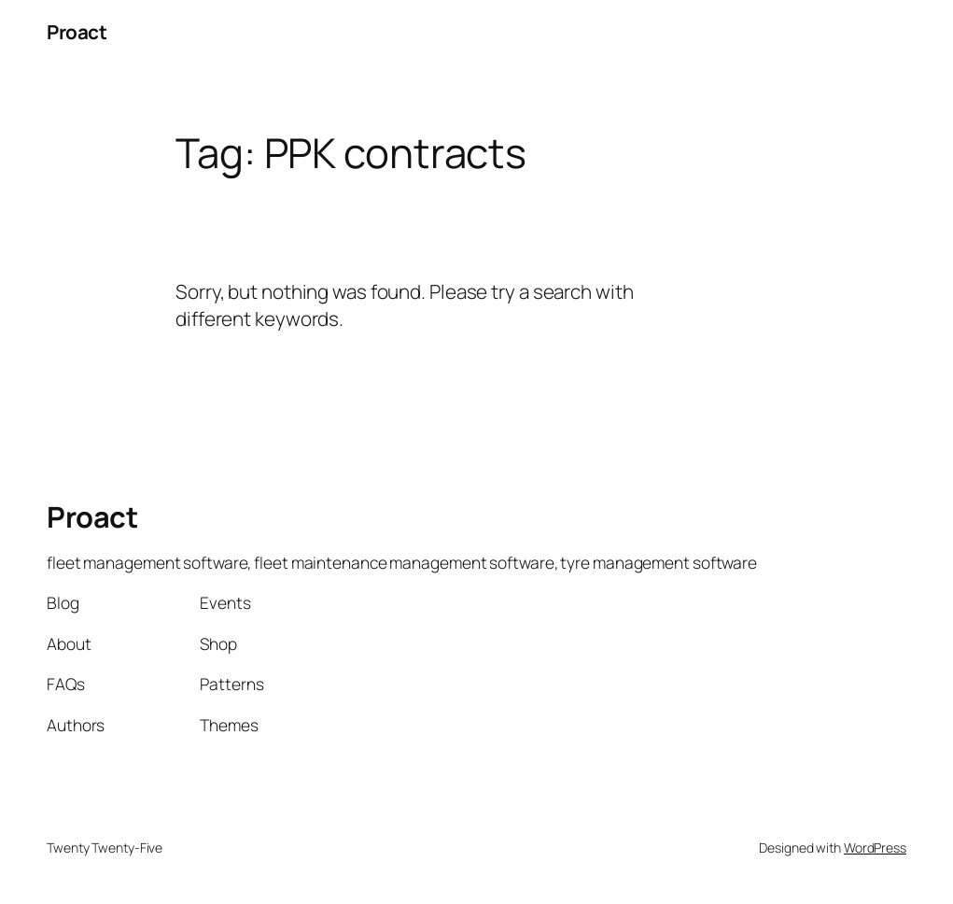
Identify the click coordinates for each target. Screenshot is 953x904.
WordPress (875, 847)
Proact (76, 32)
